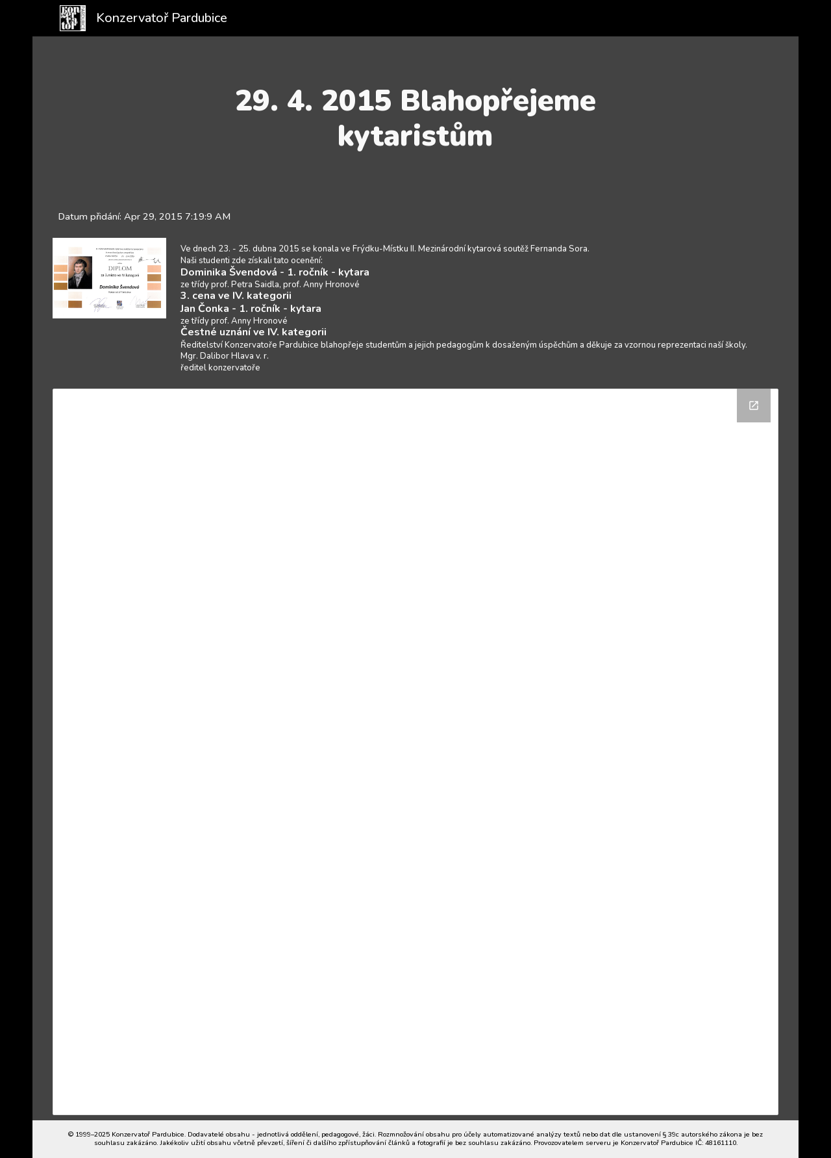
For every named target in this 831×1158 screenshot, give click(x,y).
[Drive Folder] (415, 752)
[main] (415, 118)
